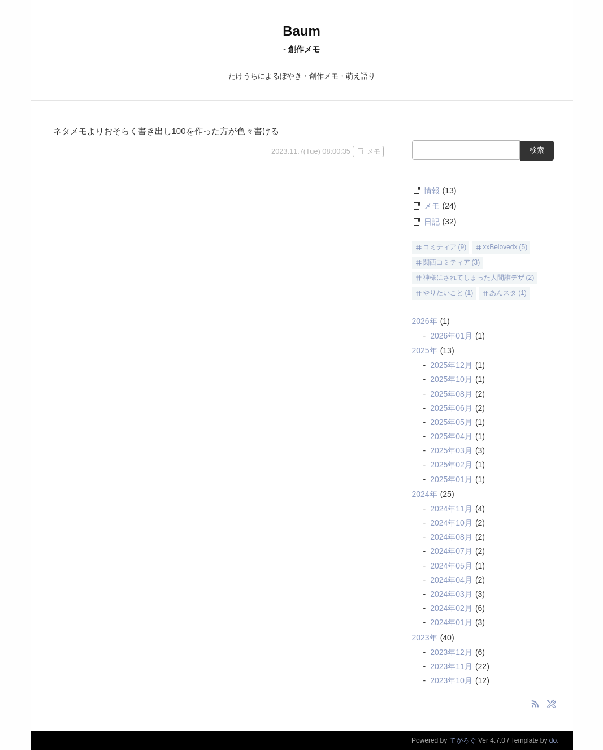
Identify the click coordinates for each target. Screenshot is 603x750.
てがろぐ (462, 740)
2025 (424, 350)
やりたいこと (443, 293)
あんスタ (503, 293)
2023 (424, 637)
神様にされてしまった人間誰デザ (473, 277)
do (553, 740)
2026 (424, 321)
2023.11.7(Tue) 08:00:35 (310, 151)
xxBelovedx (500, 247)
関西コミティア (446, 262)
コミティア (440, 247)
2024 (424, 493)
